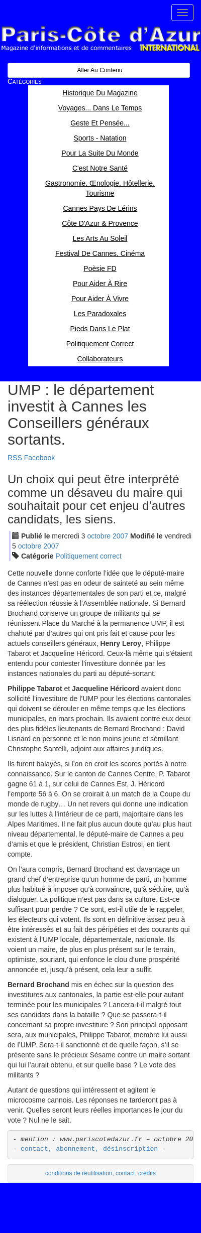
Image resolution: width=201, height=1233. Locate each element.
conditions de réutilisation (79, 1173)
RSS (15, 458)
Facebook (39, 458)
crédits (147, 1173)
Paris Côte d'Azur (100, 39)
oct (99, 536)
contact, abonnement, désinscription (89, 1149)
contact (125, 1173)
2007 (120, 536)
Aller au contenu (99, 70)
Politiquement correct (88, 556)
